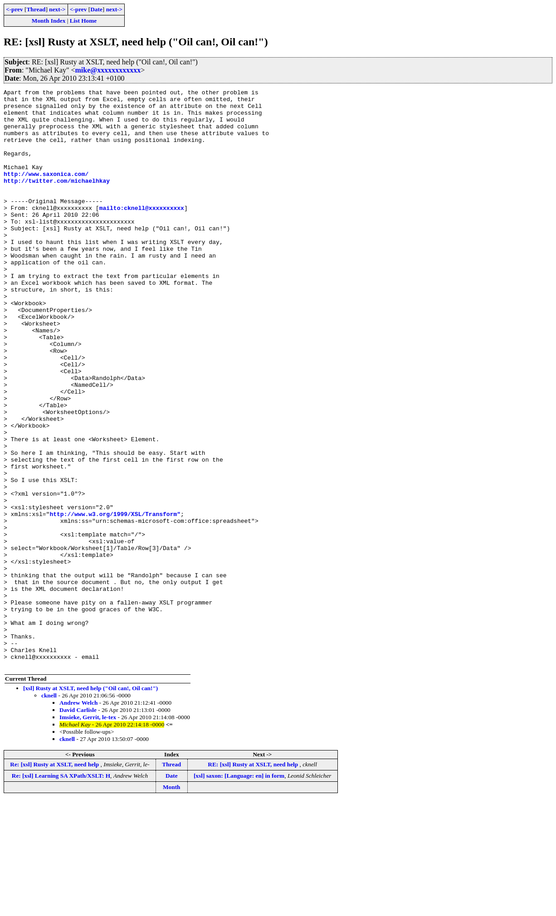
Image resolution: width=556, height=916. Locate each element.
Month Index (48, 20)
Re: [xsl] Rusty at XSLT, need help (55, 880)
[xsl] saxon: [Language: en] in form (239, 891)
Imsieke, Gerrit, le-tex (87, 832)
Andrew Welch (78, 818)
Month (171, 902)
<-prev (14, 9)
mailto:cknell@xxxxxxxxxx (141, 232)
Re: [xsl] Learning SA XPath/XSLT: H (61, 891)
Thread (35, 9)
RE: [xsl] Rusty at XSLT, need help (253, 880)
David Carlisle (78, 825)
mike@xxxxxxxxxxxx (108, 70)
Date (96, 9)
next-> (57, 9)
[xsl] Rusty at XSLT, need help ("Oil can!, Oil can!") (90, 803)
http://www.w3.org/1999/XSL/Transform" (114, 599)
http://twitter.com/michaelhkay (57, 199)
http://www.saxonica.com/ (46, 191)
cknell (49, 811)
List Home (83, 20)
